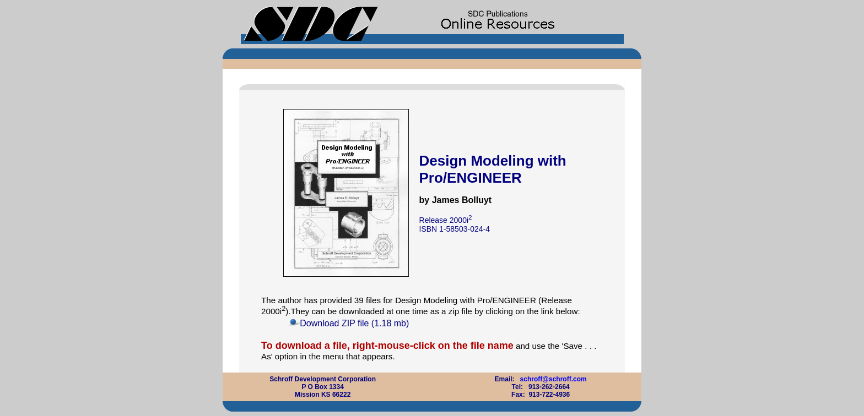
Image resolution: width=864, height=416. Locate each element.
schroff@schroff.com (553, 379)
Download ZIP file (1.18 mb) (354, 323)
